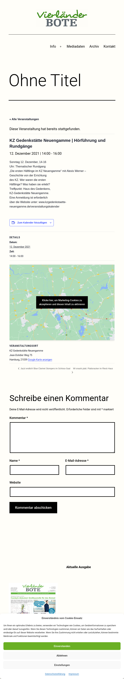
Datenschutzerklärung (55, 674)
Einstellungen (62, 665)
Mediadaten (76, 46)
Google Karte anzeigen (40, 359)
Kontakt (109, 46)
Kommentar (18, 418)
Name (14, 460)
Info (53, 46)
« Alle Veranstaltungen (24, 119)
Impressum (74, 674)
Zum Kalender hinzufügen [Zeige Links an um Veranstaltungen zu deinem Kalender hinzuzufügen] (32, 222)
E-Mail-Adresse (77, 460)
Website (15, 482)
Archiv (94, 46)
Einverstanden (62, 646)
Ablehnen (61, 655)
